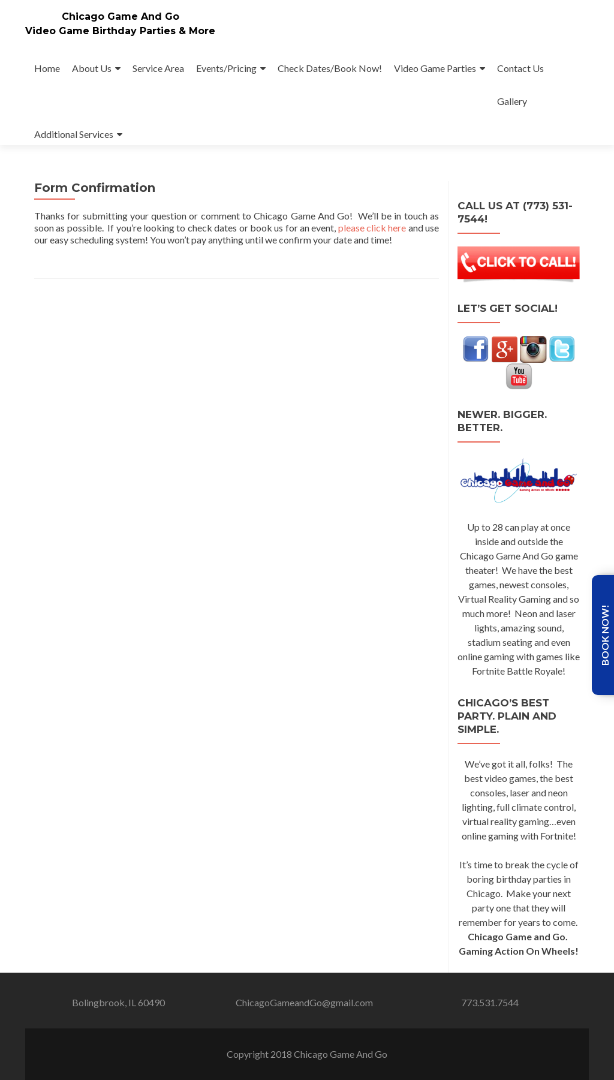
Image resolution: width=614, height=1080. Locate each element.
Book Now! (604, 635)
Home (47, 68)
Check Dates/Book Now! (330, 68)
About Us (92, 68)
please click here (372, 227)
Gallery (512, 101)
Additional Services (73, 134)
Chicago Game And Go (120, 16)
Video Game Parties (435, 68)
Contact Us (520, 68)
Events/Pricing (226, 68)
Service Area (158, 68)
